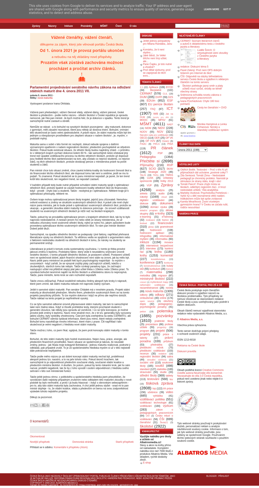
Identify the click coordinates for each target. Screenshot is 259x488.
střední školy (148, 375)
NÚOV (143, 131)
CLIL (165, 93)
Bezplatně (155, 90)
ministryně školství (152, 278)
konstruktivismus (152, 266)
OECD (143, 137)
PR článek (162, 148)
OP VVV (150, 141)
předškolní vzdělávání (152, 350)
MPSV (161, 120)
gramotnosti (166, 226)
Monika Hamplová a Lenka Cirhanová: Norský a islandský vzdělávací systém (213, 127)
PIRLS (156, 144)
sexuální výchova (156, 359)
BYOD (169, 87)
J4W (136, 485)
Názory (52, 26)
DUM (143, 97)
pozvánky (164, 316)
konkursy (168, 262)
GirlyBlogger (110, 485)
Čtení (119, 26)
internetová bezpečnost (159, 245)
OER (157, 137)
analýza (160, 190)
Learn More (211, 9)
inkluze (144, 242)
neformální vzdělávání (152, 285)
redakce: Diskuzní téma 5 (194, 66)
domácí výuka (158, 207)
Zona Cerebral (87, 485)
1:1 (141, 87)
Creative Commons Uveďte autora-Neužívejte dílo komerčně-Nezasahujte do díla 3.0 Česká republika (200, 373)
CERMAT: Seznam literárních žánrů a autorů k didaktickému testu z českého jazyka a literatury (202, 43)
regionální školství (150, 356)
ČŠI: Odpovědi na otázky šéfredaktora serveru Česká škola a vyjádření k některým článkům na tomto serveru (204, 79)
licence (169, 269)
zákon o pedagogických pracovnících (156, 411)
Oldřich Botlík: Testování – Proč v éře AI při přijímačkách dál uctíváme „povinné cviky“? (204, 171)
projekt (160, 330)
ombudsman (147, 298)
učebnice (153, 392)
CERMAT (146, 93)
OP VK (169, 137)
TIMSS (169, 175)
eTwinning (167, 216)
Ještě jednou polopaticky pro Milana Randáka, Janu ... (157, 43)
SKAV (170, 168)
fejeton (165, 220)
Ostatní (165, 141)
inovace (168, 242)
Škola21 (164, 422)
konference (147, 262)
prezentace (152, 324)
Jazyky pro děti (161, 117)
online (163, 298)
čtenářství (145, 422)
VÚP (149, 185)
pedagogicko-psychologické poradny (156, 305)
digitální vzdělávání (152, 200)
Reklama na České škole (191, 345)
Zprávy (36, 26)
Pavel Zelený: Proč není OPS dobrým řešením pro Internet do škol (201, 72)
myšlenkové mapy (159, 282)
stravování (145, 372)
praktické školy (164, 321)
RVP (170, 165)
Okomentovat (37, 436)
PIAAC (143, 144)
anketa (143, 193)
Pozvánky (86, 26)
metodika (145, 275)
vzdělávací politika (152, 399)
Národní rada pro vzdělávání (154, 135)
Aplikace (153, 87)
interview (151, 248)
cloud (164, 197)
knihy (143, 255)
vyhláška (158, 395)
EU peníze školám (160, 104)
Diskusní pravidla (186, 351)
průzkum (168, 341)
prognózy (161, 327)
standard (145, 369)
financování (165, 223)
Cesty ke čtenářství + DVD (211, 107)
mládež (143, 282)
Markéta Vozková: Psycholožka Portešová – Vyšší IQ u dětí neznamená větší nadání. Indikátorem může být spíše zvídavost (204, 195)
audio (161, 193)
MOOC (144, 120)
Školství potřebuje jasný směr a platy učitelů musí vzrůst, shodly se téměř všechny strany (201, 88)
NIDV (161, 128)
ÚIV (148, 415)
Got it (227, 9)
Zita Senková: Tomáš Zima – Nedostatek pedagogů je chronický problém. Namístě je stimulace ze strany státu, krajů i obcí (204, 178)
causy (144, 196)
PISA (170, 143)
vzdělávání (146, 406)
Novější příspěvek (40, 441)
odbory (144, 294)
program (144, 330)
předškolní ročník (151, 347)
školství (146, 426)
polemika (165, 311)
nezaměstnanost (149, 287)
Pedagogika (148, 156)
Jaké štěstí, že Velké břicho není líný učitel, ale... (155, 58)
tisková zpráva (159, 383)
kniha (158, 251)
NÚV (160, 131)
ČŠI (161, 419)
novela (169, 287)
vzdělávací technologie (153, 402)
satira (170, 356)
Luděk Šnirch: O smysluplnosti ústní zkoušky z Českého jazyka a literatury (212, 54)
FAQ (152, 109)
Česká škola (37, 476)
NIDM (148, 128)
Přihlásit (223, 476)
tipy (171, 379)
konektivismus (158, 259)
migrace (162, 275)
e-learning (145, 216)
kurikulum (155, 268)
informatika (161, 239)
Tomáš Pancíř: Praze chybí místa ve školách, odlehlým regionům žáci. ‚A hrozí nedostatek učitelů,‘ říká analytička (203, 187)
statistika (162, 369)
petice (143, 311)
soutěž (159, 365)
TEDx (155, 175)
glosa (151, 227)
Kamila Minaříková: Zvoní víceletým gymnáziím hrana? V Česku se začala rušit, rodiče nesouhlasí (204, 204)
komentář (167, 255)
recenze (144, 353)
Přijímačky (147, 165)
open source (147, 301)
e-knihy (160, 213)
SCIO (152, 168)
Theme (33, 485)
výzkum (168, 405)
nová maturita (45, 98)
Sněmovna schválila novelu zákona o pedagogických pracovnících (200, 96)
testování (153, 379)
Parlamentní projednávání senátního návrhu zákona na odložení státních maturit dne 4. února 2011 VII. (80, 89)
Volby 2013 (166, 181)
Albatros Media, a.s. (191, 319)
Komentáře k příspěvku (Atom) (71, 447)
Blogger (211, 476)
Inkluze (68, 26)
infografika (145, 236)
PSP (160, 153)
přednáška (156, 344)
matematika (154, 272)
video (169, 392)
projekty (145, 334)
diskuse (144, 203)
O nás (133, 26)
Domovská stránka (82, 441)
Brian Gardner (49, 485)
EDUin (151, 100)
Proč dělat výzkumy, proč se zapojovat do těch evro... (157, 73)
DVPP (158, 97)
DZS (170, 97)
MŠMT (103, 26)
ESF (170, 100)
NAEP (170, 124)
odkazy (159, 294)
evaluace (150, 220)
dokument (166, 203)
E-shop (147, 462)
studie (163, 372)
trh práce (168, 388)
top (154, 388)
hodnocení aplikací (152, 233)
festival (143, 223)
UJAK (150, 178)
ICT (170, 108)
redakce (162, 353)
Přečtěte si (150, 161)
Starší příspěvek (125, 441)
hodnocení (156, 230)
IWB (155, 113)
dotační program (149, 210)
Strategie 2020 (157, 171)
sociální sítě (147, 362)
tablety (169, 375)
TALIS (143, 175)
